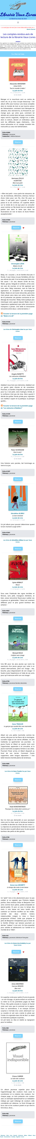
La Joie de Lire (17, 185)
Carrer (22, 1136)
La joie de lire (18, 91)
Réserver (18, 142)
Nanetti (15, 1135)
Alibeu (25, 1135)
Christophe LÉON (17, 264)
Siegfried (18, 1136)
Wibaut (30, 1135)
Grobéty (13, 1136)
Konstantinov (7, 1136)
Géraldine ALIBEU (17, 513)
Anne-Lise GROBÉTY (17, 885)
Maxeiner (3, 1135)
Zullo (7, 1135)
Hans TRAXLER (17, 724)
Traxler (1, 1136)
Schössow (20, 1135)
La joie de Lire (17, 1081)
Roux (34, 1135)
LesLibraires (2, 47)
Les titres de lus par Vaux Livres (17, 330)
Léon (11, 1135)
